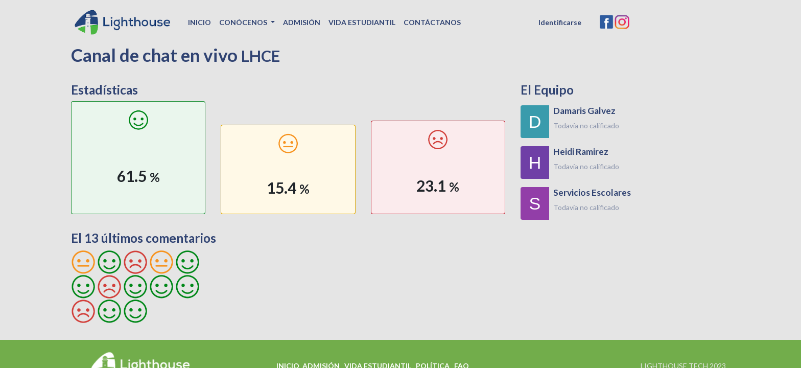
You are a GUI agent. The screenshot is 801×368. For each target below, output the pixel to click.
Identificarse (559, 22)
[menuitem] (199, 22)
